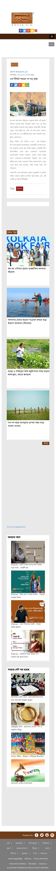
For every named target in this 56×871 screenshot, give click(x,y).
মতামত (25, 853)
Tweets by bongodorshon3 (16, 527)
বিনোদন (46, 843)
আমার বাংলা (21, 848)
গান (35, 853)
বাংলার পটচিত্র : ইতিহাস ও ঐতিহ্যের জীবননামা (27, 756)
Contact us (43, 864)
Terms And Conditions (17, 864)
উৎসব (13, 853)
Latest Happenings (15, 858)
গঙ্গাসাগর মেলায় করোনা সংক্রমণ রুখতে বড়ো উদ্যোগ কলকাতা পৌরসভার (27, 321)
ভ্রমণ (9, 848)
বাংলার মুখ (32, 843)
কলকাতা (19, 843)
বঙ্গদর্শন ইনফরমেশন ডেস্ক (19, 72)
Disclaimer (32, 864)
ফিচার (34, 848)
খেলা (47, 848)
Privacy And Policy (41, 858)
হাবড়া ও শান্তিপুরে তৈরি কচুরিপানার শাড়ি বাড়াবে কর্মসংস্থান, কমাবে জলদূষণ (28, 373)
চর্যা (8, 843)
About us (28, 858)
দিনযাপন (19, 189)
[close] (51, 44)
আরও (46, 443)
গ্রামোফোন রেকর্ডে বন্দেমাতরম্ (21, 783)
